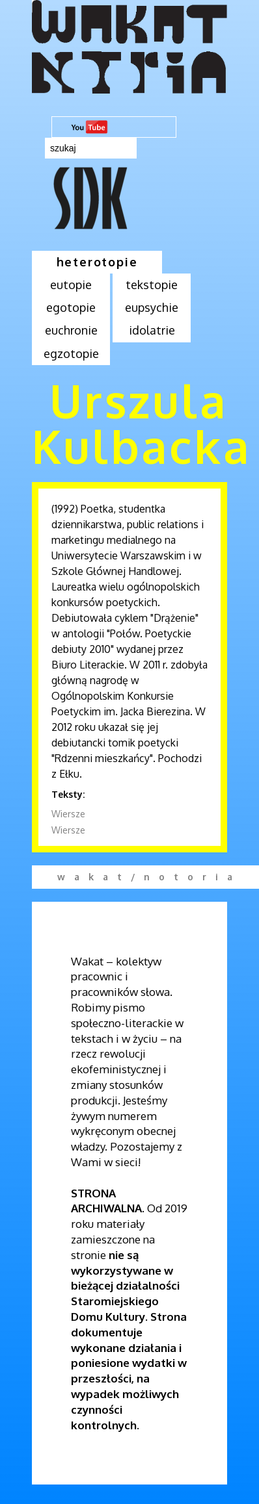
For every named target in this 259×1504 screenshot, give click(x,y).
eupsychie (151, 307)
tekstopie (152, 284)
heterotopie (97, 262)
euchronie (71, 330)
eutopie (71, 284)
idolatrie (152, 330)
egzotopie (71, 353)
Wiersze (68, 813)
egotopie (71, 307)
